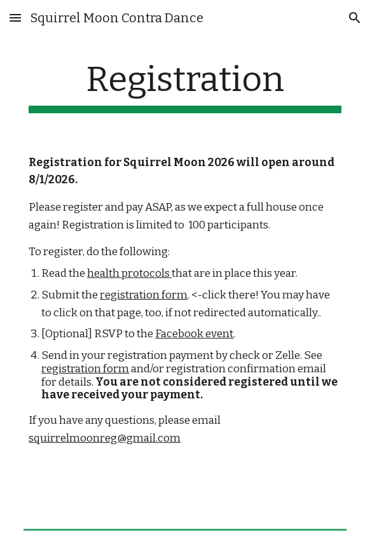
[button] (15, 17)
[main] (185, 85)
